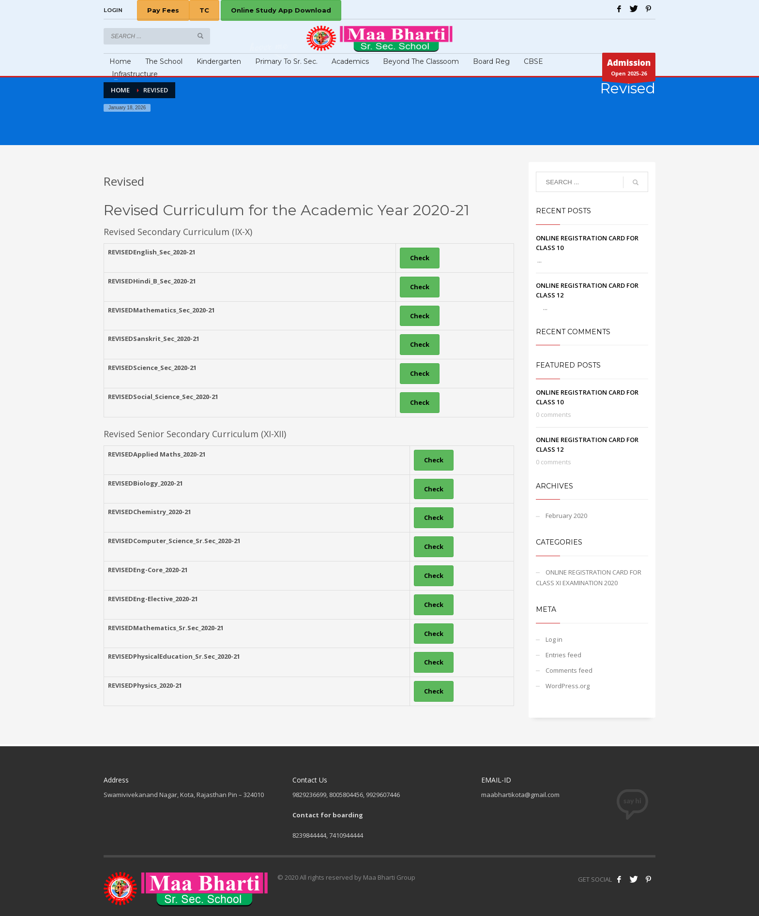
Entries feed (563, 654)
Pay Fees (163, 10)
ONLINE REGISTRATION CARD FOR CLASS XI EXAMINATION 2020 (588, 577)
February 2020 (566, 515)
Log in (554, 639)
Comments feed (569, 670)
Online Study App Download (281, 10)
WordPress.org (568, 685)
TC (204, 10)
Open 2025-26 (628, 69)
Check (419, 257)
